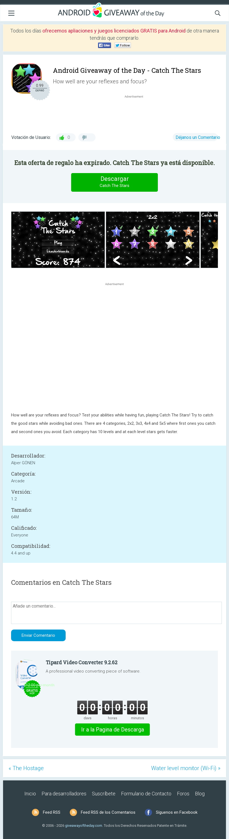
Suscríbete (103, 793)
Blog (200, 793)
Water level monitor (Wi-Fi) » (185, 768)
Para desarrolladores (64, 793)
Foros (183, 793)
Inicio (30, 793)
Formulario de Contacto (146, 793)
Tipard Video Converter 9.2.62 (81, 662)
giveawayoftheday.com (83, 825)
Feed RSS (51, 812)
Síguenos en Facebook (176, 812)
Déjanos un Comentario (198, 137)
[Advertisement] (137, 112)
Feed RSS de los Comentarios (108, 812)
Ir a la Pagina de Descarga (112, 729)
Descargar (115, 182)
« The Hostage (26, 768)
